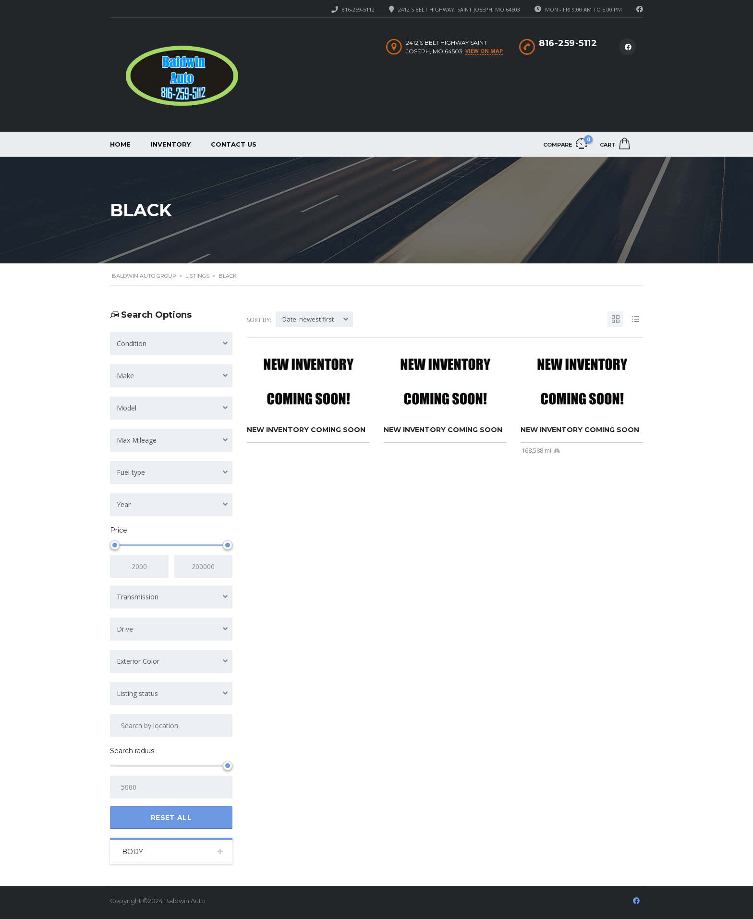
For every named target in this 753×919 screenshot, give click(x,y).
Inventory (171, 144)
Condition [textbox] (131, 343)
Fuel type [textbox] (131, 472)
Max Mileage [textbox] (137, 440)
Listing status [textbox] (137, 693)
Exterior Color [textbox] (138, 661)
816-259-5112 (358, 9)
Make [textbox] (125, 375)
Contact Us (233, 144)
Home (120, 144)
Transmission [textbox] (137, 596)
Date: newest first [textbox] (308, 319)
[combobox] (171, 343)
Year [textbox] (124, 504)
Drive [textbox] (125, 628)
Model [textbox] (126, 407)
